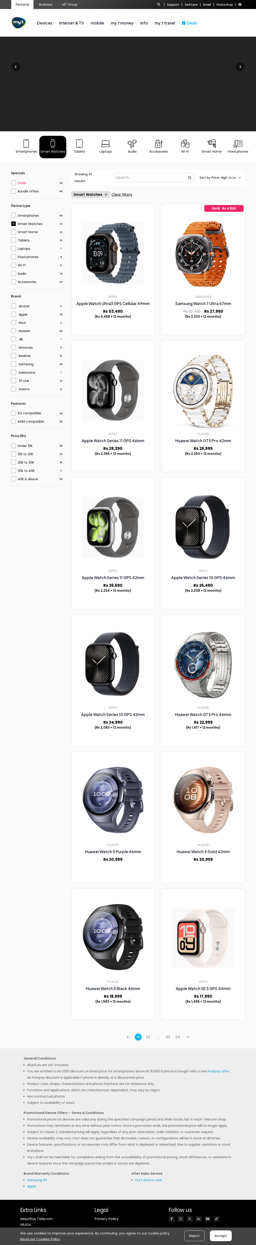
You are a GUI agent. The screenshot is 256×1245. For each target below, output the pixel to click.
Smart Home (28, 232)
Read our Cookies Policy (40, 1239)
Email (207, 4)
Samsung (26, 364)
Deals (189, 22)
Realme (25, 356)
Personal (22, 4)
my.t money (122, 22)
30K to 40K (26, 471)
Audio (22, 273)
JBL (21, 339)
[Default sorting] (217, 178)
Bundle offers (28, 191)
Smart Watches (90, 194)
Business (45, 4)
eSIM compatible (31, 421)
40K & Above (28, 479)
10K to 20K (25, 454)
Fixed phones (28, 257)
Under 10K (25, 446)
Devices (44, 22)
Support (173, 4)
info (144, 22)
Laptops (24, 248)
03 (168, 1037)
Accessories (27, 282)
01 (138, 1037)
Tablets (23, 240)
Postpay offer (218, 1071)
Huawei (24, 331)
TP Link (24, 381)
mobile (97, 22)
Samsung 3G (37, 1180)
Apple (23, 314)
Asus (22, 322)
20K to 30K (26, 462)
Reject (194, 1235)
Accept (221, 1235)
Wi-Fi (22, 265)
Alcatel (24, 306)
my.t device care (148, 1180)
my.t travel (165, 22)
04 (178, 1037)
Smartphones (28, 215)
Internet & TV (71, 22)
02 (148, 1037)
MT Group (70, 4)
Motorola (26, 347)
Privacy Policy (106, 1218)
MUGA (25, 1224)
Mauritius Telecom (36, 1218)
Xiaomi (24, 389)
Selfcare (191, 4)
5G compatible (29, 413)
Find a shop (224, 4)
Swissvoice (27, 372)
